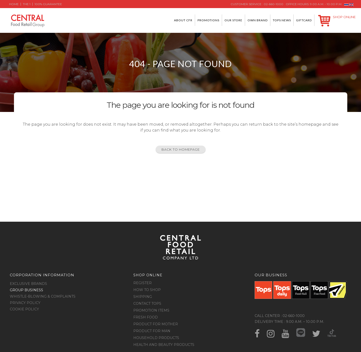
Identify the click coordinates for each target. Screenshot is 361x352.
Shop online (147, 275)
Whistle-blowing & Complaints (42, 296)
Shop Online (344, 17)
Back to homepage (181, 149)
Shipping (142, 296)
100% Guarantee (48, 4)
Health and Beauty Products (163, 344)
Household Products (156, 338)
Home (14, 4)
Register (142, 283)
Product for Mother (155, 324)
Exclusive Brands (28, 283)
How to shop (147, 290)
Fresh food (145, 317)
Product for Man (151, 331)
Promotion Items (151, 310)
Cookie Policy (24, 309)
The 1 (26, 4)
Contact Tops (147, 303)
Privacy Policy (25, 303)
